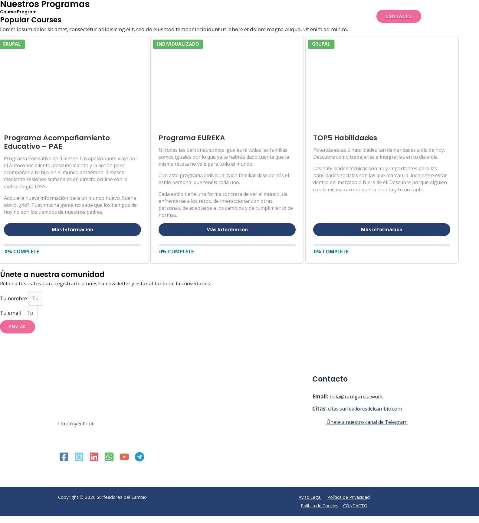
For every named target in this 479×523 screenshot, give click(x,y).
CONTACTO (356, 513)
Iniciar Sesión (314, 16)
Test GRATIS (240, 16)
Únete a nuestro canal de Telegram (368, 430)
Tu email (11, 320)
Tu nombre (14, 305)
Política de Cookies (319, 513)
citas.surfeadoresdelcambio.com (367, 416)
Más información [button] (406, 229)
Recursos (274, 16)
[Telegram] (139, 464)
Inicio (176, 16)
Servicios (202, 16)
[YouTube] (124, 464)
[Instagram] (79, 464)
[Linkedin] (94, 464)
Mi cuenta (350, 16)
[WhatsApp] (109, 464)
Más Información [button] (72, 229)
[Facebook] (64, 464)
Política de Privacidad (349, 505)
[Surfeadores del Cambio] (84, 15)
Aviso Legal (309, 505)
